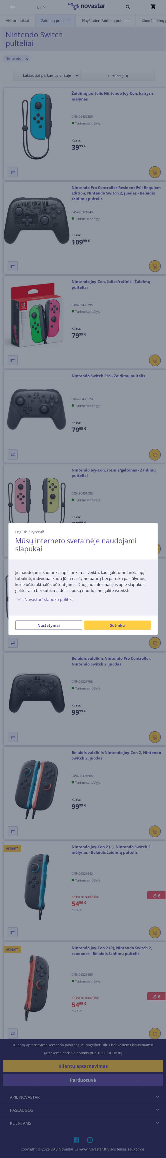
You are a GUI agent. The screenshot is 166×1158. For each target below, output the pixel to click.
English (21, 532)
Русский (37, 532)
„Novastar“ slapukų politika (44, 599)
